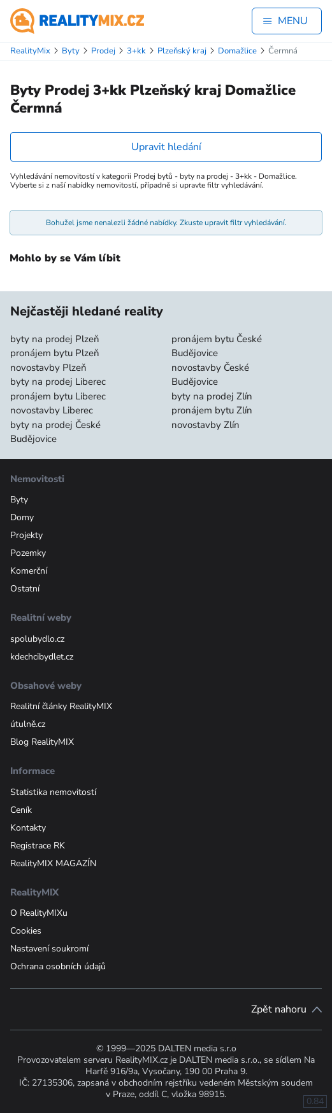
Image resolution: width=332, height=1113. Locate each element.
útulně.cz (27, 724)
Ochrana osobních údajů (58, 966)
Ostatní (25, 589)
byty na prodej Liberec (58, 381)
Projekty (26, 535)
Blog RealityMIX (42, 742)
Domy (22, 517)
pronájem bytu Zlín (211, 410)
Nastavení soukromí (49, 949)
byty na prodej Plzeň (54, 339)
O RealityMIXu (39, 913)
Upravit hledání (166, 147)
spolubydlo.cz (37, 639)
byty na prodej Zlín (211, 396)
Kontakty (28, 828)
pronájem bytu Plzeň (54, 353)
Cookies (25, 931)
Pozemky (28, 553)
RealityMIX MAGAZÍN (53, 863)
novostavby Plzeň (48, 367)
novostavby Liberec (51, 410)
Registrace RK (37, 846)
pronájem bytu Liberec (58, 396)
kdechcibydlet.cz (41, 657)
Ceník (21, 810)
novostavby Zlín (205, 424)
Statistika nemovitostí (53, 792)
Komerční (28, 571)
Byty (19, 500)
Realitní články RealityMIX (61, 706)
